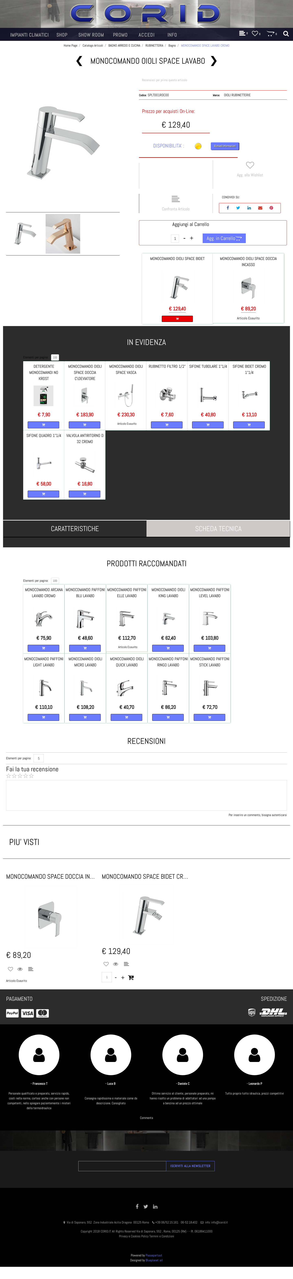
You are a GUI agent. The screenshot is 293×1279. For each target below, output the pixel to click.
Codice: (142, 95)
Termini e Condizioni (161, 1236)
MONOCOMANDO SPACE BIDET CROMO (146, 876)
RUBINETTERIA (154, 45)
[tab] (74, 529)
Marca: (216, 95)
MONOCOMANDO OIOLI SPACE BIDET (177, 258)
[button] (29, 35)
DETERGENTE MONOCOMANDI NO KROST (43, 372)
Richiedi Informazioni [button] (225, 146)
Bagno (172, 45)
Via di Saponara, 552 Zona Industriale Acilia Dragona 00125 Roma (108, 1222)
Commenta (146, 1118)
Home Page (70, 45)
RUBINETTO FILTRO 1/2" (167, 366)
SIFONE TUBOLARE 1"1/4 (208, 366)
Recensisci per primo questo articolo (164, 80)
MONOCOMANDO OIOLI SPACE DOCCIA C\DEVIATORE (85, 372)
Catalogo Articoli (93, 45)
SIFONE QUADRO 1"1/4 (43, 435)
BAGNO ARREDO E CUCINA (124, 45)
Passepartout (154, 1255)
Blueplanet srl (154, 1260)
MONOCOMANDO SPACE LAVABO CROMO (205, 45)
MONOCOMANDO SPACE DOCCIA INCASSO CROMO (51, 876)
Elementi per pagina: (35, 357)
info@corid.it (219, 1222)
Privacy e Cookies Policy (134, 1236)
